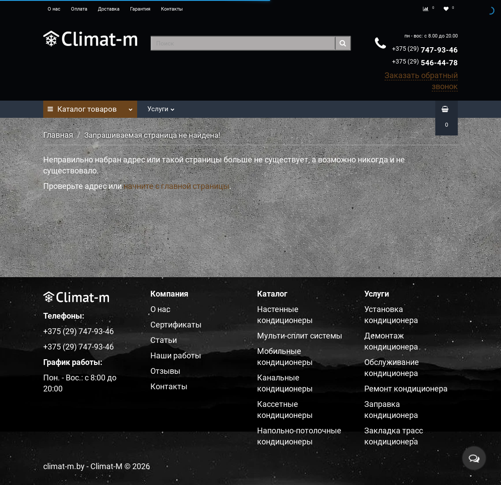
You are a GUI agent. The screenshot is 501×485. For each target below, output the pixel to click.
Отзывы (165, 371)
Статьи (163, 340)
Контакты (172, 9)
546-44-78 (425, 62)
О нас (54, 9)
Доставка (109, 9)
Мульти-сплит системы (299, 335)
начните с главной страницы (176, 186)
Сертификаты (176, 324)
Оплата (79, 9)
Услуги (161, 106)
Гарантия (140, 9)
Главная (58, 134)
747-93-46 (425, 49)
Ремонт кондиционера (406, 388)
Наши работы (175, 355)
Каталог (90, 106)
